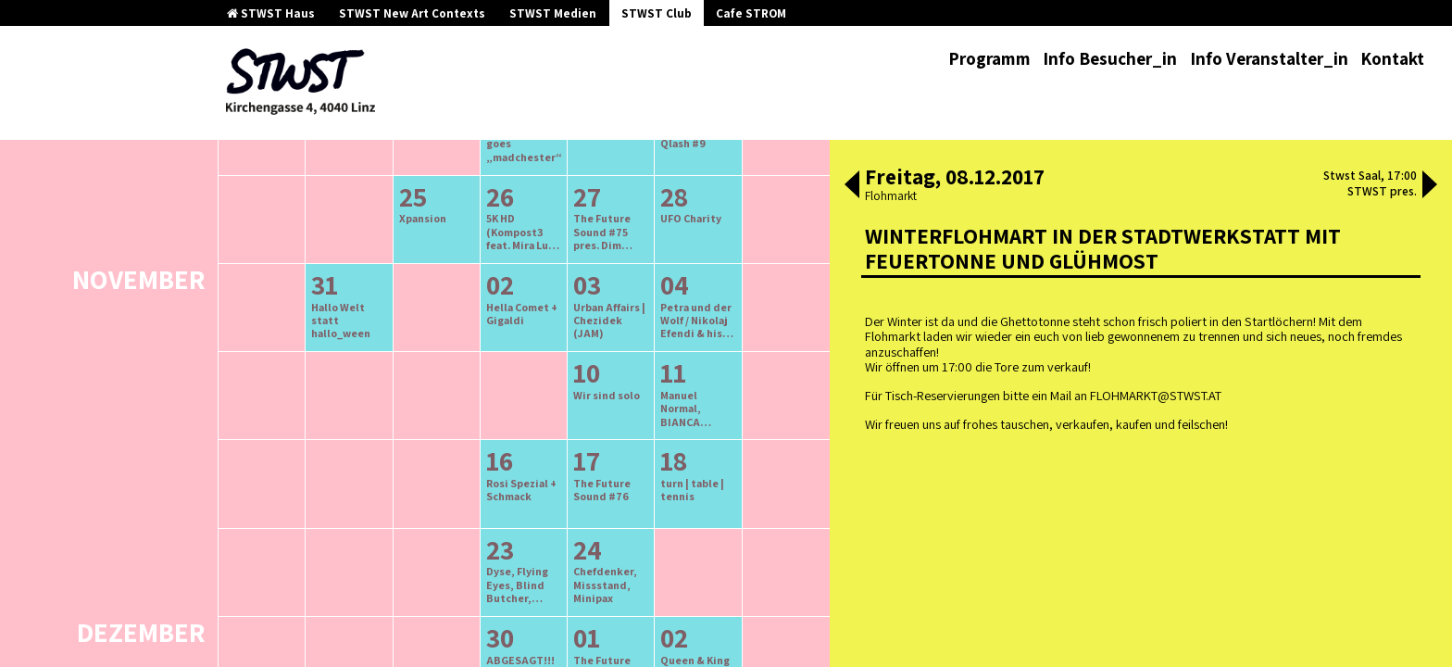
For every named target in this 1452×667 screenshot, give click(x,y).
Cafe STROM (751, 13)
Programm (989, 58)
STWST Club (656, 13)
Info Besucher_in (1110, 58)
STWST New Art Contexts (412, 13)
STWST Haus (271, 13)
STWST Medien (552, 13)
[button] (852, 186)
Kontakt (1392, 58)
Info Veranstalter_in (1269, 58)
